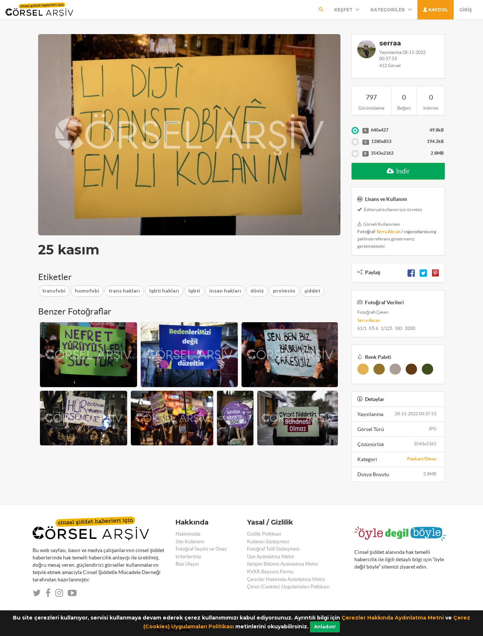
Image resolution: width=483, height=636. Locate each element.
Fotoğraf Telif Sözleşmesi (273, 549)
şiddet (312, 291)
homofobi (87, 291)
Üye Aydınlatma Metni (270, 556)
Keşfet (347, 9)
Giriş (465, 9)
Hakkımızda (188, 534)
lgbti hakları (164, 291)
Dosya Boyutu (398, 474)
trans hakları (124, 291)
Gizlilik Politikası (264, 534)
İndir (398, 171)
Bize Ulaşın (187, 564)
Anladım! (325, 626)
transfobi (54, 291)
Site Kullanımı (190, 541)
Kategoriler (391, 9)
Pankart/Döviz (421, 458)
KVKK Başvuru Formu (270, 571)
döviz (257, 291)
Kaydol (435, 9)
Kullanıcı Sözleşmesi (268, 541)
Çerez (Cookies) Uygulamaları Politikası (288, 586)
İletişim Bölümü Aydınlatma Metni (282, 564)
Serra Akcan (389, 231)
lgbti (194, 291)
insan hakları (225, 291)
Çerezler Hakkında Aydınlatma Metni (393, 617)
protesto (284, 291)
